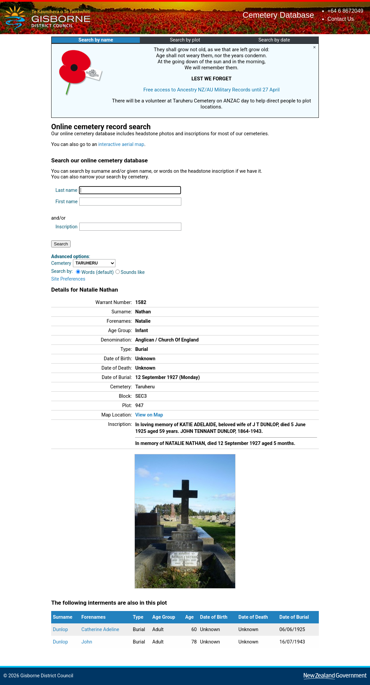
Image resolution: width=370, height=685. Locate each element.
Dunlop (60, 629)
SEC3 (141, 396)
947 (139, 405)
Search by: (62, 271)
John (86, 642)
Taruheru (145, 387)
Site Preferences (68, 279)
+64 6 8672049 (345, 11)
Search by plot (185, 40)
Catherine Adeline (100, 629)
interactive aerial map (121, 144)
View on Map (149, 415)
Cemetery (61, 263)
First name (67, 201)
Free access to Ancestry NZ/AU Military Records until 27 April (211, 90)
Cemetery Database (278, 14)
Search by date (274, 40)
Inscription (67, 226)
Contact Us (341, 19)
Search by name (96, 40)
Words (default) (95, 272)
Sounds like (130, 272)
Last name (66, 190)
